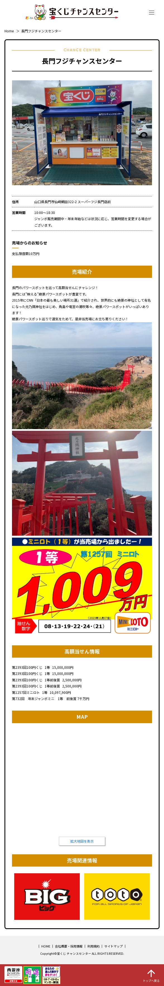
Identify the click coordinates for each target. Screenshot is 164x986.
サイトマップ (113, 946)
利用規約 (93, 946)
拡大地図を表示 (82, 841)
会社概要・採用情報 (69, 946)
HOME (45, 946)
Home (9, 30)
